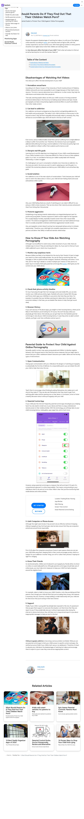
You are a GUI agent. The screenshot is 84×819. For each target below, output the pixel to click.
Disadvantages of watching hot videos (11, 20)
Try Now (76, 5)
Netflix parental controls (13, 17)
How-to (9, 760)
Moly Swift (34, 33)
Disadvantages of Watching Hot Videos (42, 62)
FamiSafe (65, 264)
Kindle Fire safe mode (12, 15)
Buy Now (38, 511)
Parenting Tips (47, 35)
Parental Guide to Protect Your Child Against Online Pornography (49, 67)
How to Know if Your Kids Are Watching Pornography (46, 64)
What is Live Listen (11, 27)
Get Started (38, 505)
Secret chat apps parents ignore (10, 11)
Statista (46, 42)
